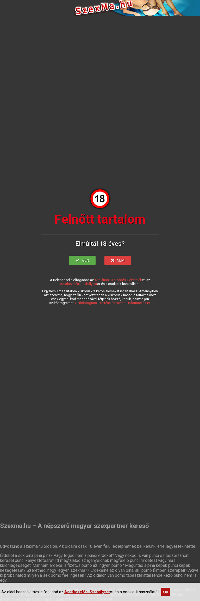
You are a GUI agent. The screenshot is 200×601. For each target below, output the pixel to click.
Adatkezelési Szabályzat (78, 284)
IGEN (82, 260)
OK (165, 592)
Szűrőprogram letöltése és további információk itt (112, 303)
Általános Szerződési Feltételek (118, 280)
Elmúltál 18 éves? (100, 243)
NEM (117, 260)
